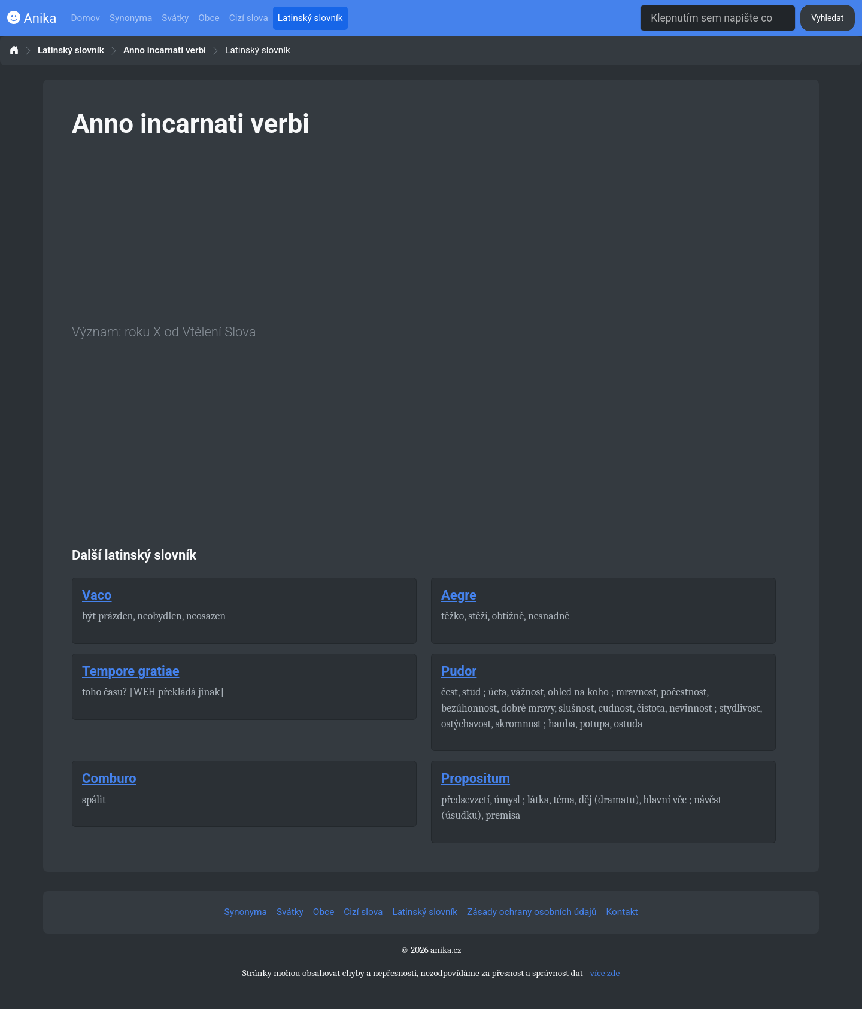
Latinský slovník (310, 18)
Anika (31, 18)
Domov (85, 18)
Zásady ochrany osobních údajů (531, 912)
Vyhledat (827, 18)
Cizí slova (248, 18)
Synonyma (131, 18)
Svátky (175, 18)
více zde (605, 973)
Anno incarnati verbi (164, 50)
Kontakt (622, 912)
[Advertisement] (431, 228)
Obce (208, 18)
